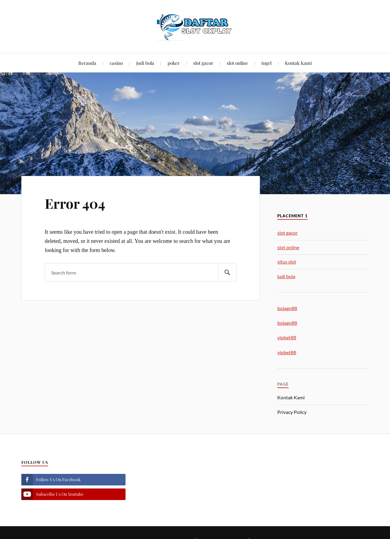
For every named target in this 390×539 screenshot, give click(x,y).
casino (116, 63)
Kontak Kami (298, 63)
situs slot (286, 261)
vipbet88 (286, 337)
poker (174, 63)
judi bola (145, 63)
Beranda (87, 63)
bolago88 (287, 308)
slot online (237, 63)
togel (266, 63)
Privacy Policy (292, 412)
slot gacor (203, 63)
